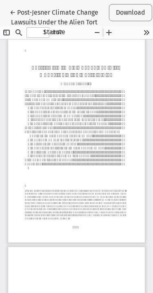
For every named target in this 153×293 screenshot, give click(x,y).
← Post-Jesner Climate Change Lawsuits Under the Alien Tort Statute (54, 21)
